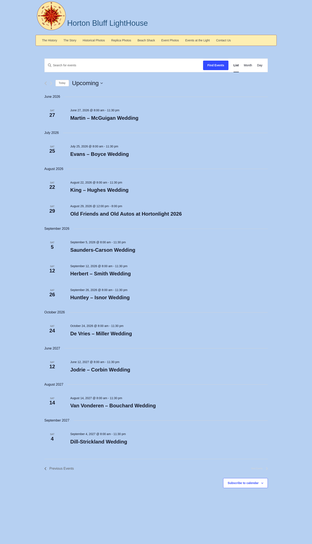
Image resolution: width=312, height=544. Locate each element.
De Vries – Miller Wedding (101, 333)
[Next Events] (51, 83)
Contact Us (223, 40)
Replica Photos (121, 40)
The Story (69, 40)
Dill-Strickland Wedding (98, 442)
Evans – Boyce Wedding (99, 154)
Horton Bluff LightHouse (107, 23)
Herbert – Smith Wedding (100, 273)
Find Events (215, 65)
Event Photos (170, 40)
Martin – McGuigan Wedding (104, 118)
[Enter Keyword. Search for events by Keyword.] (124, 65)
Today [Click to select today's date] (62, 83)
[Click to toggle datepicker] (87, 83)
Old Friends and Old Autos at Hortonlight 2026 (126, 214)
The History (49, 40)
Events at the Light (197, 40)
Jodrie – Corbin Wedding (100, 370)
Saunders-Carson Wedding (102, 250)
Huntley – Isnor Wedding (100, 297)
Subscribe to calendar (243, 483)
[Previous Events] (45, 83)
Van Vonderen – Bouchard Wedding (113, 405)
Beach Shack (146, 40)
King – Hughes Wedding (99, 190)
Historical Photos (94, 40)
